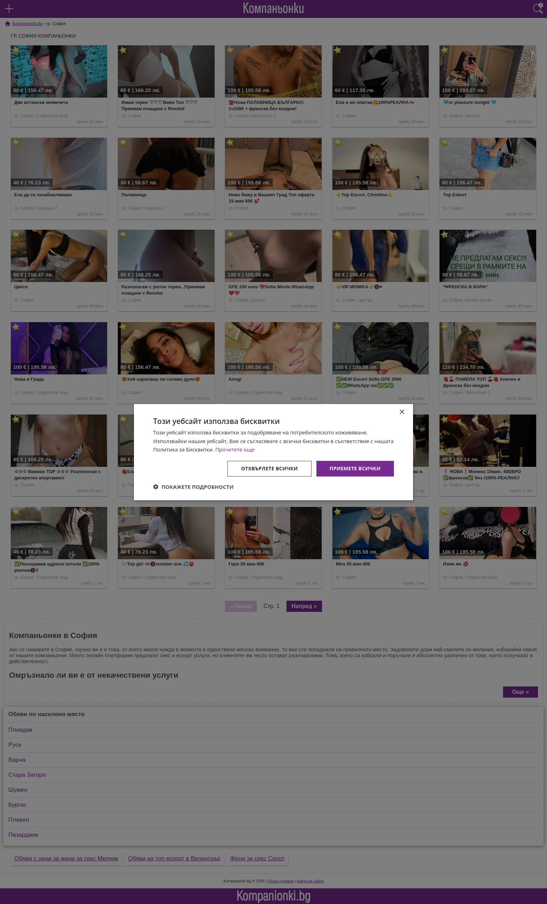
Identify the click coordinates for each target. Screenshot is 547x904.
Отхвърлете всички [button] (269, 468)
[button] (193, 487)
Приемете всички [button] (355, 468)
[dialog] (273, 452)
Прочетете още (234, 449)
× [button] (401, 412)
